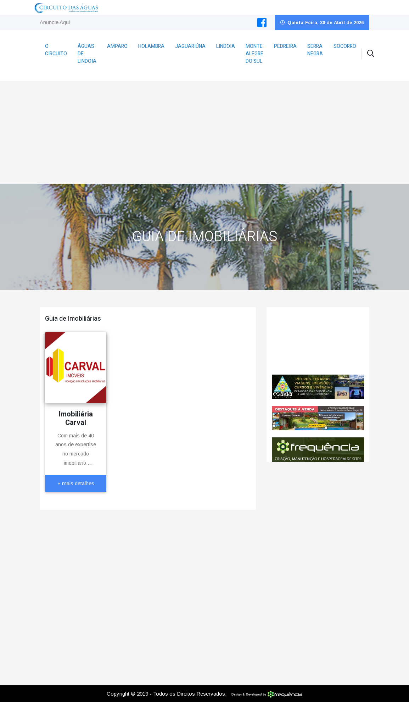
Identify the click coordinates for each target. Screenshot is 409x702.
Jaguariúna (190, 46)
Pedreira (285, 46)
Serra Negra (315, 50)
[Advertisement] (205, 130)
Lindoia (225, 46)
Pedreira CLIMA (318, 340)
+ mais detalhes (75, 483)
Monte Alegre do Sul (254, 54)
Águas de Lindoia (87, 54)
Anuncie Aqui (55, 22)
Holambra (151, 46)
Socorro (345, 46)
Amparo (117, 46)
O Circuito (56, 50)
